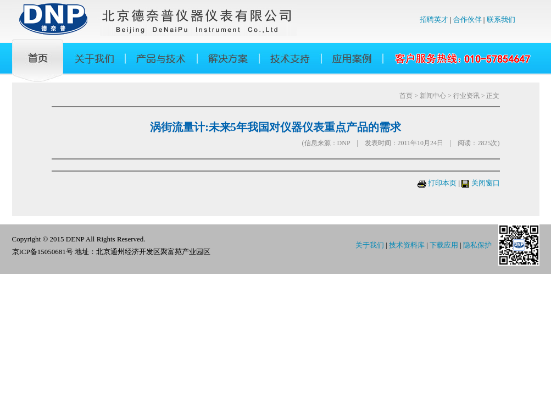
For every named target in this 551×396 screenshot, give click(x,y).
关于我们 (369, 245)
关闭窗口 (485, 183)
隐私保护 (477, 245)
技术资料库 (407, 245)
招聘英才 (434, 19)
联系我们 (501, 19)
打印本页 (442, 183)
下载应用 (444, 245)
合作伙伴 (467, 19)
